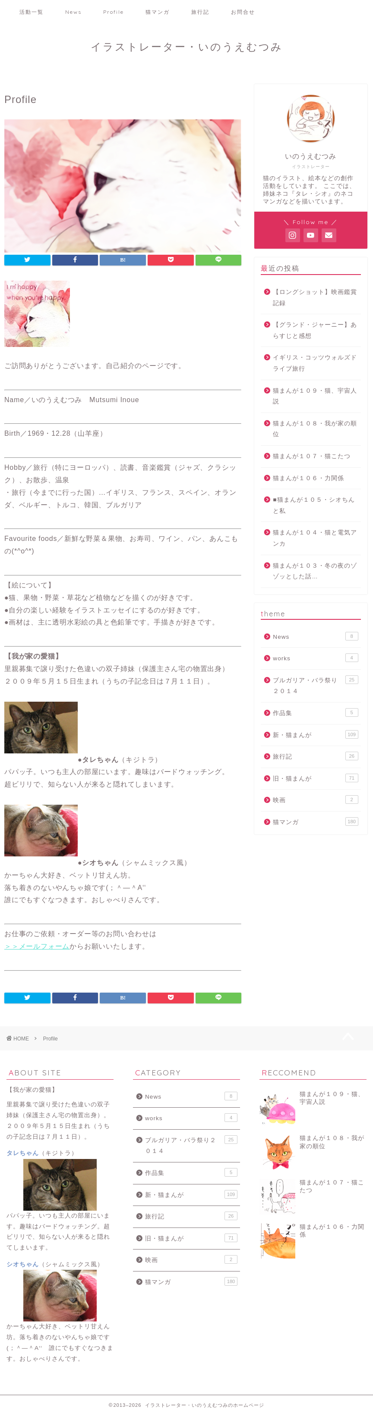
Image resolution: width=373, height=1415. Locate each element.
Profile (113, 12)
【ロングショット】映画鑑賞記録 (315, 297)
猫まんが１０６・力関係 (308, 478)
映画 (315, 799)
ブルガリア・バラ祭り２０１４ (315, 685)
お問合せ (243, 12)
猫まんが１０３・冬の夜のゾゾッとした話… (315, 571)
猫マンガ (157, 12)
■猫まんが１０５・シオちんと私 (313, 505)
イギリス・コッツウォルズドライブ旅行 (315, 363)
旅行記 (200, 12)
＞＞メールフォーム (37, 946)
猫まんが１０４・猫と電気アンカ (315, 538)
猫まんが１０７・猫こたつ (312, 456)
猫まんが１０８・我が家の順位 (315, 429)
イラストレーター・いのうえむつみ (187, 46)
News (73, 12)
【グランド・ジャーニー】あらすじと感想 (315, 330)
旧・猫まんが (315, 778)
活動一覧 (31, 12)
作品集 (315, 712)
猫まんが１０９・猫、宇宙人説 (315, 396)
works (315, 657)
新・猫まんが (315, 734)
